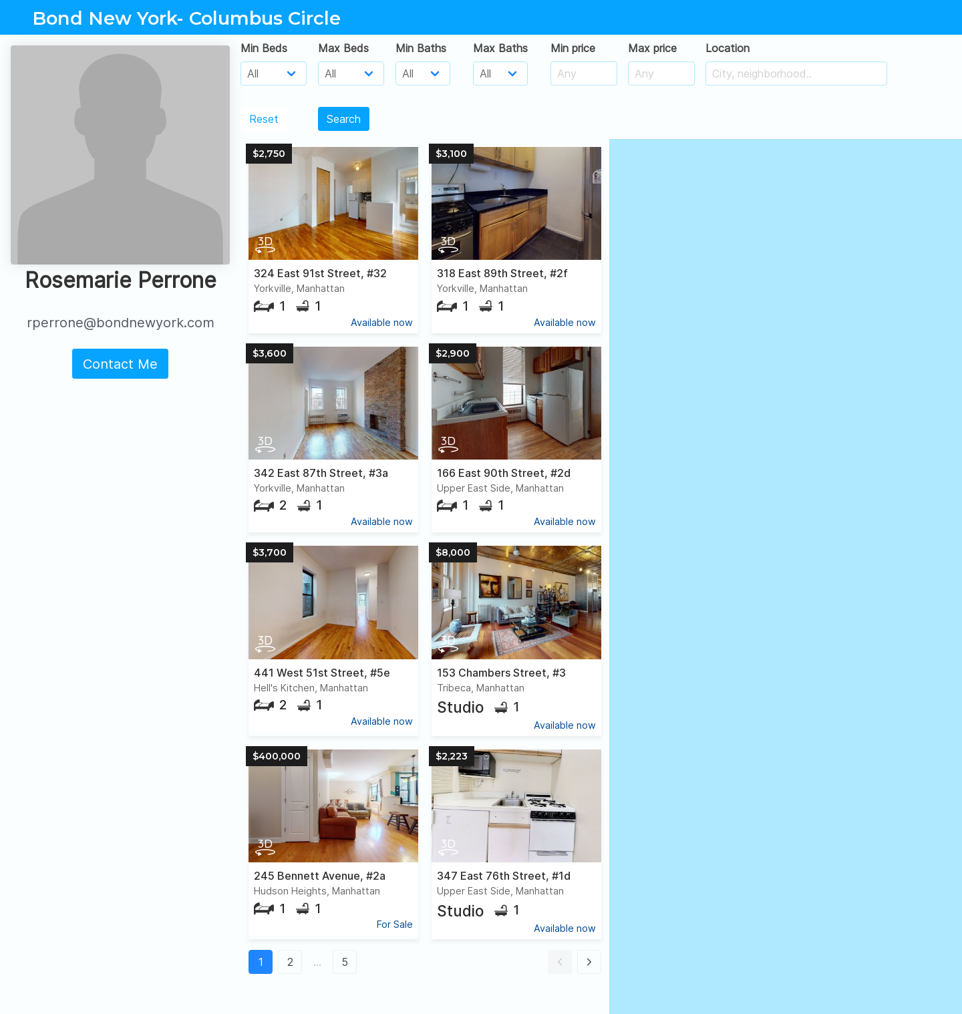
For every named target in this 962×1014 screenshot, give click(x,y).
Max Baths (500, 48)
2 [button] (290, 962)
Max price (652, 48)
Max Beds (343, 48)
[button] (560, 962)
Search (344, 119)
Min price (572, 48)
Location (727, 48)
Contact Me (120, 364)
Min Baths (420, 48)
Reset (264, 119)
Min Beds (263, 48)
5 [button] (344, 962)
